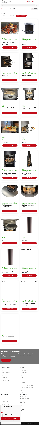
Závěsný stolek (5, 141)
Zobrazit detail (10, 47)
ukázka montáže (4, 396)
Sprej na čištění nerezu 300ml (8, 336)
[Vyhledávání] (19, 5)
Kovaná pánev (5, 75)
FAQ (21, 375)
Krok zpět (34, 8)
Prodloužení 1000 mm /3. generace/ (9, 271)
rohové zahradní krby (5, 401)
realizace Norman (23, 388)
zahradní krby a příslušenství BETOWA (27, 385)
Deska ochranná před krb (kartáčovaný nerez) (7, 206)
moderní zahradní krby (5, 398)
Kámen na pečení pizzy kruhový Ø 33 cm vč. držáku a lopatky (29, 108)
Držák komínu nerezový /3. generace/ (9, 304)
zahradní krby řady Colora (6, 374)
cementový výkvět (5, 399)
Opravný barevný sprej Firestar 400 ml (29, 304)
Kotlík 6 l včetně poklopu (26, 75)
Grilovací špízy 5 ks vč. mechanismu (9, 173)
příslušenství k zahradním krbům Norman (8, 380)
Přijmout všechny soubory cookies (11, 418)
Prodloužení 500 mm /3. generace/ (28, 238)
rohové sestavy (4, 377)
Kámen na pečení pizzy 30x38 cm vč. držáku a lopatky (9, 108)
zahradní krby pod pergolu (6, 403)
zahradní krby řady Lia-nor (6, 370)
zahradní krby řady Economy (6, 375)
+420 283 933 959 (23, 396)
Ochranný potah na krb (26, 173)
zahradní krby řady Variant (6, 369)
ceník (21, 374)
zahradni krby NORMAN (24, 369)
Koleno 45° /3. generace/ (26, 271)
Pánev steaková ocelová (7, 238)
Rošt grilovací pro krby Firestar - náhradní (8, 43)
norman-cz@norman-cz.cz (24, 398)
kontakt (22, 390)
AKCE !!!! (22, 392)
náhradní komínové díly (5, 404)
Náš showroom (6, 360)
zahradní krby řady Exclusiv (6, 372)
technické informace (24, 372)
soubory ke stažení (24, 382)
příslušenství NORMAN (24, 370)
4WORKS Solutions (31, 423)
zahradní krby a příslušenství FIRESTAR (27, 387)
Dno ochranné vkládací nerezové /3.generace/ (28, 206)
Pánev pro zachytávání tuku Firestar (29, 43)
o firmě (22, 377)
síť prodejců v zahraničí (24, 380)
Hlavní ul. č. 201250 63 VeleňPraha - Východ (22, 401)
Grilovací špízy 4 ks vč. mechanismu (29, 141)
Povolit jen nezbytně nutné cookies (11, 420)
